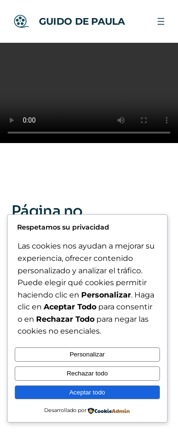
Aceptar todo (87, 392)
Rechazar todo (87, 373)
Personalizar (87, 354)
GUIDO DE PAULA (81, 21)
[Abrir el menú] (161, 21)
